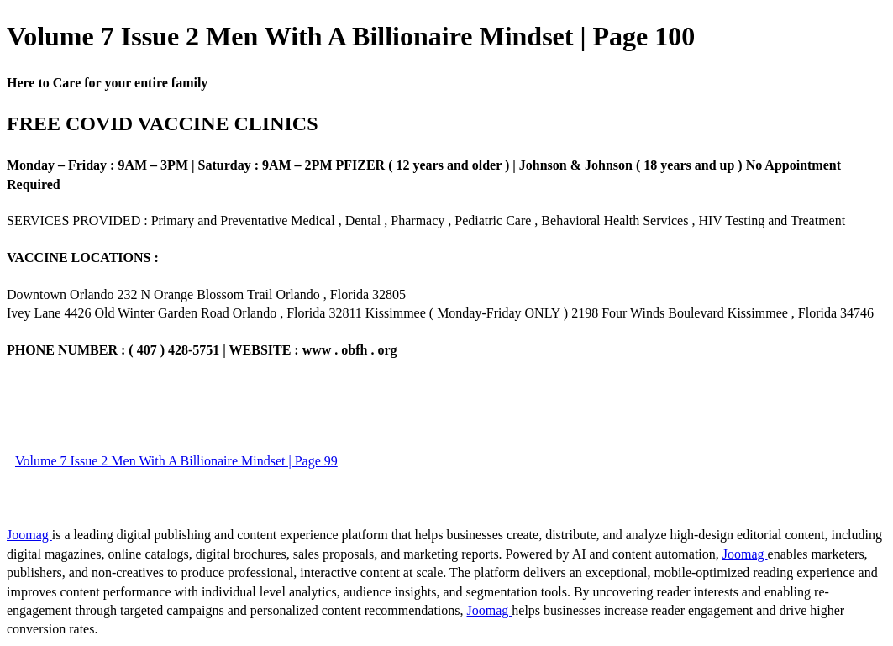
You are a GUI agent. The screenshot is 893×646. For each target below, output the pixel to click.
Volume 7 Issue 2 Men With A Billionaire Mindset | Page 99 (176, 461)
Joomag (29, 535)
